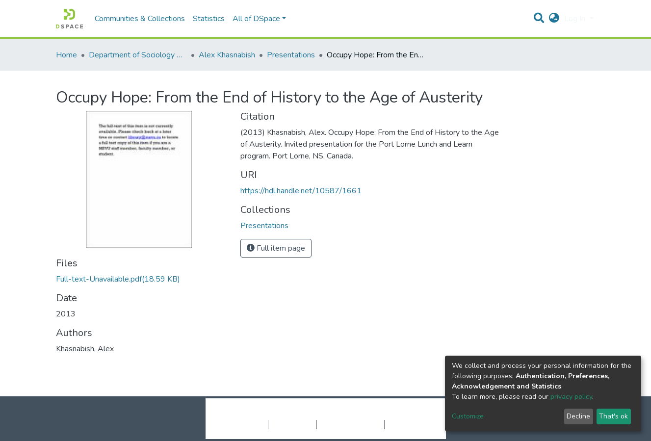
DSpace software (266, 414)
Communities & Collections (140, 18)
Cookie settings (241, 424)
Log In (575, 18)
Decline (578, 416)
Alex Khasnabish (227, 55)
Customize (468, 416)
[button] (554, 19)
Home (66, 55)
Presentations (291, 55)
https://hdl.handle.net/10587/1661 (301, 190)
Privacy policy (292, 424)
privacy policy (571, 396)
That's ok (613, 416)
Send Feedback (410, 424)
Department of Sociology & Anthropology (138, 55)
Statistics (209, 18)
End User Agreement (350, 424)
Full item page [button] (276, 248)
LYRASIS (400, 414)
